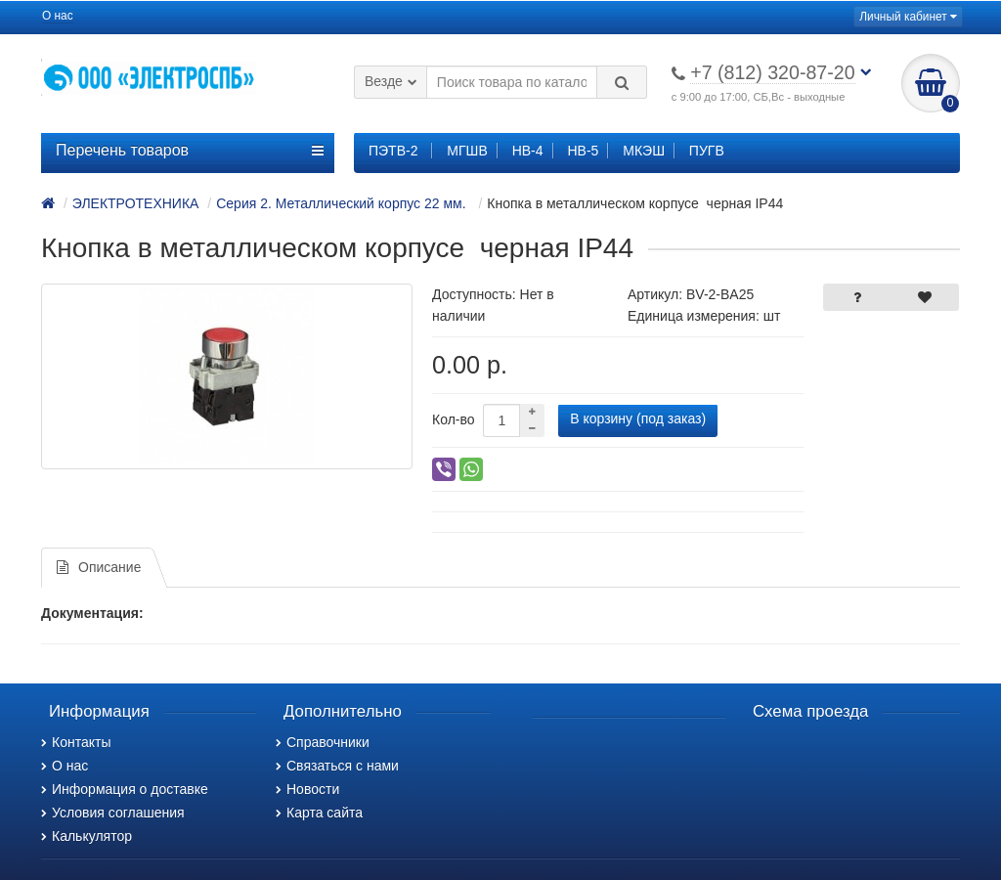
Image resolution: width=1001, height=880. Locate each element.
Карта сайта (319, 812)
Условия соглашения (113, 812)
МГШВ (467, 150)
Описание (99, 567)
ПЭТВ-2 (393, 150)
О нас (57, 15)
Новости (307, 789)
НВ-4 (528, 150)
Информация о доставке (124, 789)
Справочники (323, 742)
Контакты (75, 742)
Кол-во (453, 419)
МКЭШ (644, 150)
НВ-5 (582, 150)
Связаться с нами (337, 765)
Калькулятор (86, 836)
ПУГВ (706, 150)
